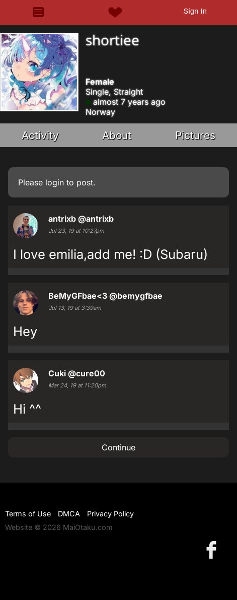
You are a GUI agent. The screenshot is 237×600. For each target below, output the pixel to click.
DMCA (69, 513)
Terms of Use (28, 513)
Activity (40, 135)
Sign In (195, 11)
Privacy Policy (110, 513)
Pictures (195, 135)
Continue (118, 447)
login (54, 182)
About (116, 135)
